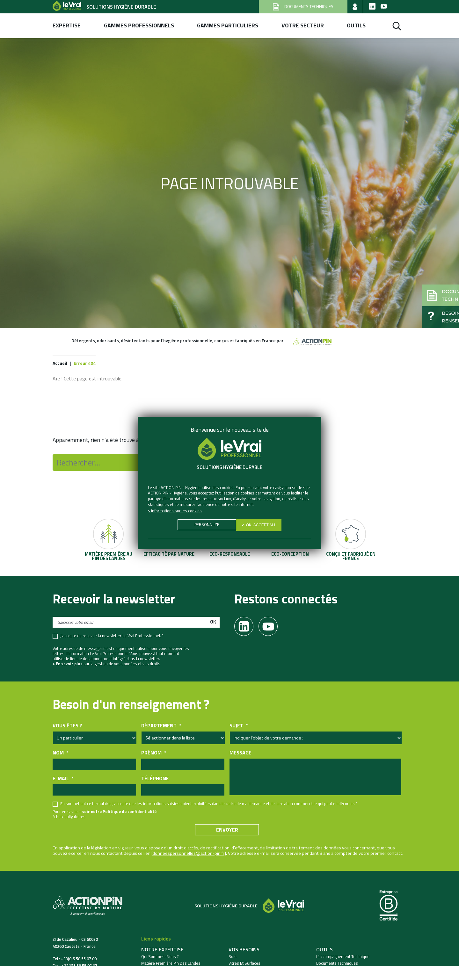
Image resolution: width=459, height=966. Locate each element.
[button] (426, 282)
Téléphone (155, 779)
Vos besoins (244, 950)
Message (240, 754)
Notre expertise (162, 950)
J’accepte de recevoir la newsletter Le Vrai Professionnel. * (112, 637)
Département (161, 727)
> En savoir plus (68, 665)
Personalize (205, 526)
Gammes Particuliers (227, 25)
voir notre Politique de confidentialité (119, 813)
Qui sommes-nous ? (160, 958)
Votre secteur (302, 25)
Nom (60, 754)
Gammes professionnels (139, 25)
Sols (233, 958)
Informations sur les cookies (176, 511)
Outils (356, 25)
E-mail (63, 779)
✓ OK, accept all (260, 526)
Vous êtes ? (67, 727)
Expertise (67, 25)
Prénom (153, 754)
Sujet (238, 727)
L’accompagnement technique (342, 958)
